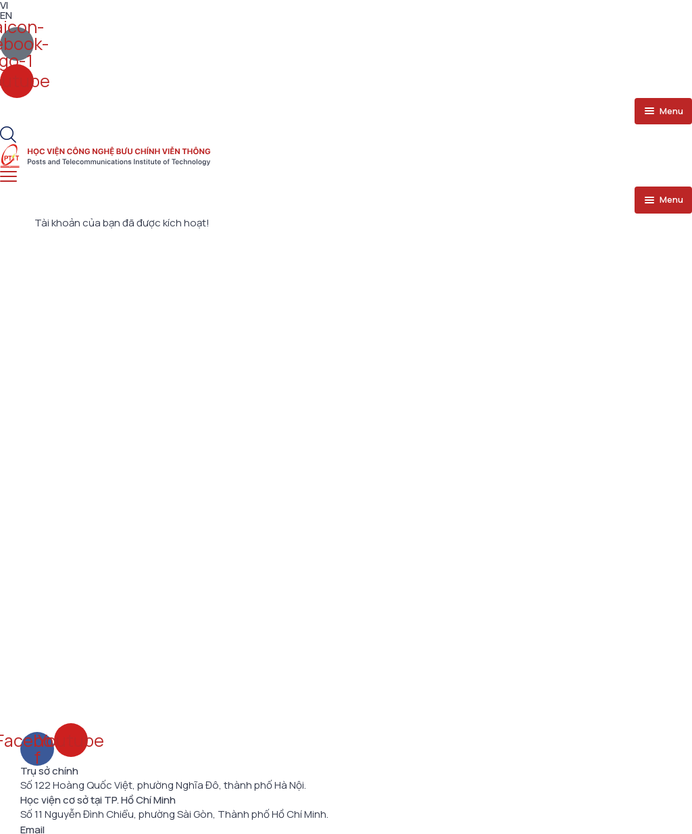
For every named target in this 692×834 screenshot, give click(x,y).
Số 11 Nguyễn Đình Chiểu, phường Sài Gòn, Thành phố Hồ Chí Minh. (174, 814)
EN (6, 15)
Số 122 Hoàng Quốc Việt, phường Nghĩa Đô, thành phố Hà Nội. (163, 785)
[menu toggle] (663, 111)
